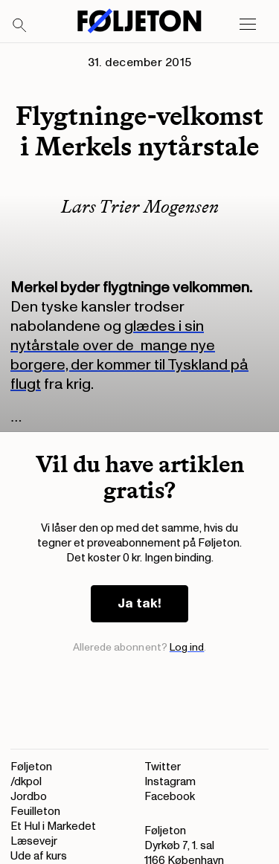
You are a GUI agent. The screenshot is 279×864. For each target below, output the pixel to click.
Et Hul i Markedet (53, 826)
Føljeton (31, 767)
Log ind (187, 647)
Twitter (162, 767)
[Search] (20, 26)
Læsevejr (33, 841)
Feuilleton (35, 811)
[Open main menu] (248, 24)
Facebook (169, 797)
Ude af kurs (38, 856)
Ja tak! (139, 603)
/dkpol (26, 782)
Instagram (170, 782)
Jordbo (28, 797)
